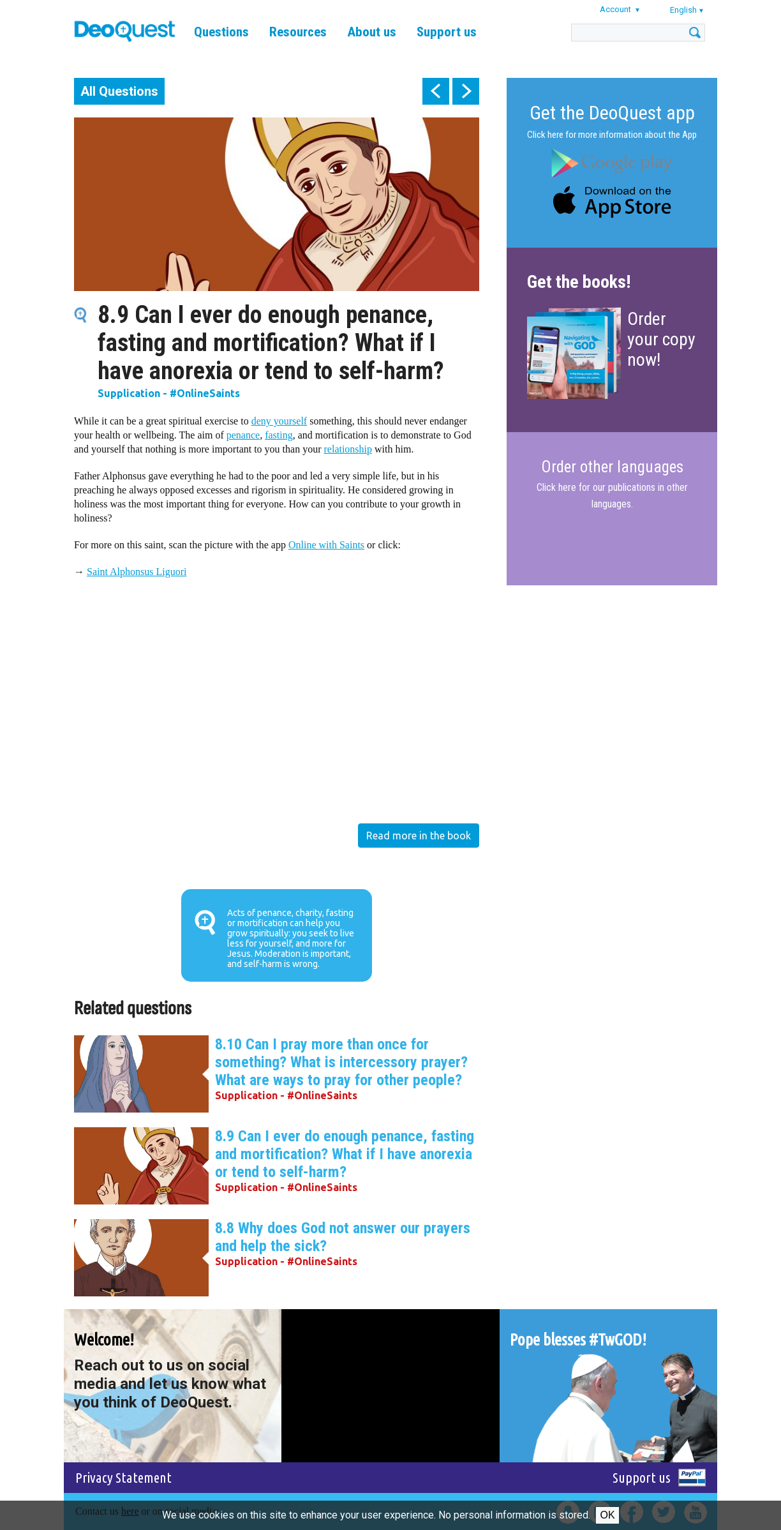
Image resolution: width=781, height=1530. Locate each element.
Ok (607, 1515)
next (465, 91)
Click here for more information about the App (612, 134)
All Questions (119, 91)
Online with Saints (326, 544)
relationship (348, 449)
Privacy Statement (123, 1477)
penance (243, 435)
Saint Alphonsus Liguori (136, 571)
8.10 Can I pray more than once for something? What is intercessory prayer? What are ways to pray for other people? (341, 1062)
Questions (221, 32)
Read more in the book (418, 835)
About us (371, 32)
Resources (298, 32)
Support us (447, 32)
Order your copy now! (661, 339)
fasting (279, 435)
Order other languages (612, 467)
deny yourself (279, 421)
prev (435, 91)
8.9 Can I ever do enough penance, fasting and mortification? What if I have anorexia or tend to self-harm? (344, 1154)
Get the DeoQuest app (612, 112)
